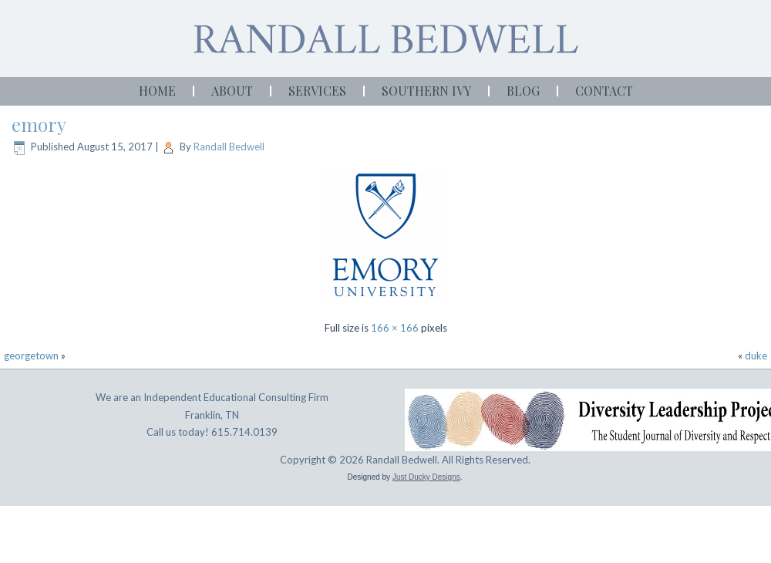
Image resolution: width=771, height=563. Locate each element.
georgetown (31, 355)
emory (39, 124)
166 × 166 (395, 328)
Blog (523, 91)
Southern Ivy (426, 91)
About (232, 91)
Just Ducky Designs (426, 477)
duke (756, 355)
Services (317, 91)
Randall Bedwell (229, 146)
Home (157, 91)
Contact (604, 91)
